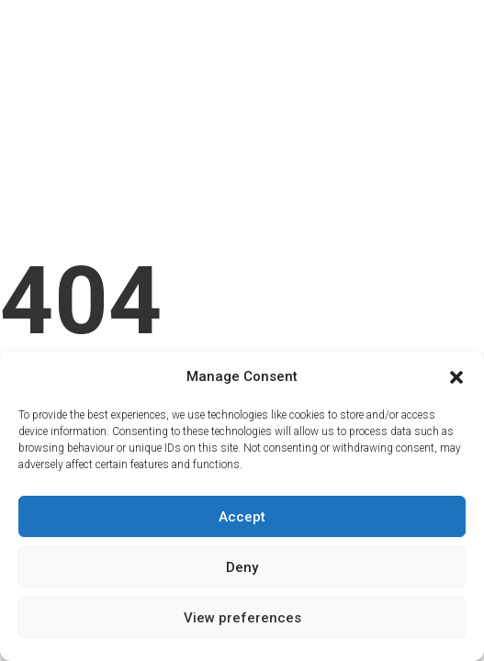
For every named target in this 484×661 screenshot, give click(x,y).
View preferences (242, 618)
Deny (242, 567)
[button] (456, 377)
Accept (242, 517)
